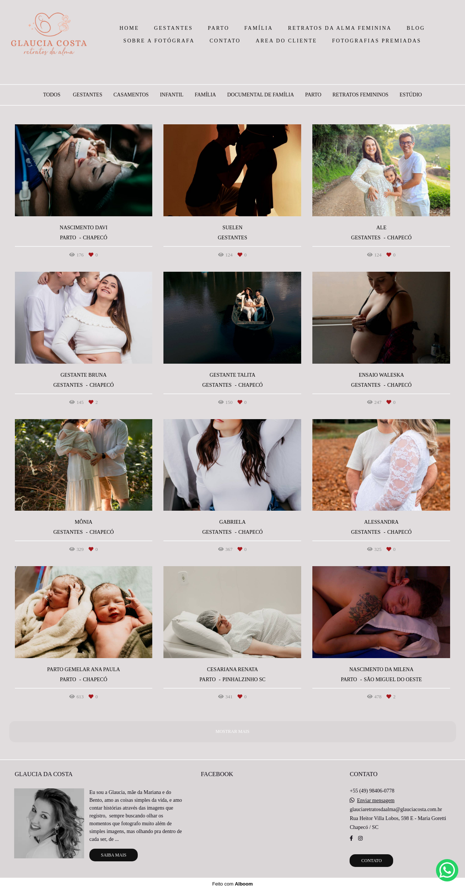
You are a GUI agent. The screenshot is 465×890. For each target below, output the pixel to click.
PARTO (218, 28)
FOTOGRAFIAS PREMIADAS (376, 41)
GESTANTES (173, 28)
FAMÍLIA (258, 28)
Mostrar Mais (232, 731)
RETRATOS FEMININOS (360, 95)
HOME (129, 28)
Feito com (232, 884)
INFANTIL (172, 95)
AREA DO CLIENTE (286, 41)
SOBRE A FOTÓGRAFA (158, 41)
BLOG (416, 28)
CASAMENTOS (131, 95)
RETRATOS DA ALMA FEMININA (340, 28)
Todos (51, 95)
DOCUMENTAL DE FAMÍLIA (260, 95)
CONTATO (225, 41)
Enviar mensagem (376, 800)
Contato (371, 860)
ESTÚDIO (410, 95)
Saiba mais (113, 855)
